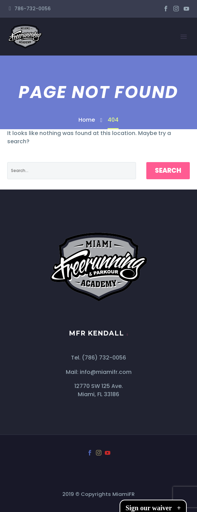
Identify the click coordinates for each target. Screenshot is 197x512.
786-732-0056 (32, 8)
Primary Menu (184, 37)
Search (168, 170)
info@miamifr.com (106, 372)
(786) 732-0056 (104, 358)
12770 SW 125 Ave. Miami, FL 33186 (98, 390)
